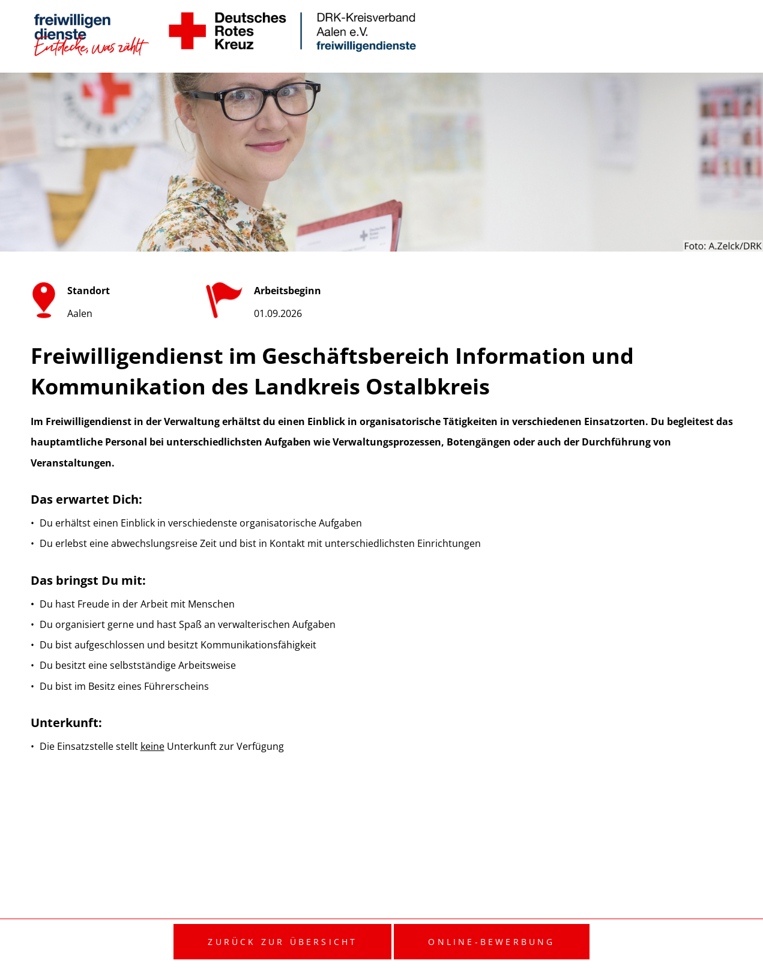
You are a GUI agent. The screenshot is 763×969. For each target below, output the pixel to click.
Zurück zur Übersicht (282, 941)
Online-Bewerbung (491, 941)
